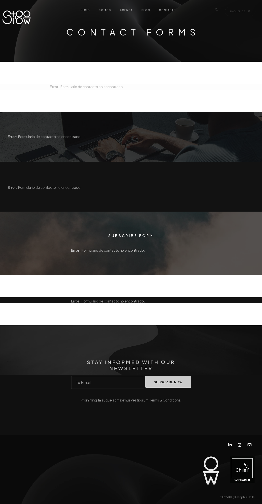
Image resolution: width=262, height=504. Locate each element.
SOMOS (105, 10)
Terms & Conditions (164, 402)
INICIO (85, 10)
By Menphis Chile (243, 497)
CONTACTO (167, 10)
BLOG (145, 10)
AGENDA (126, 10)
